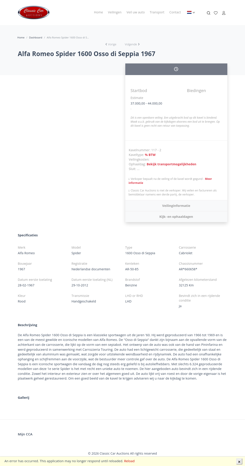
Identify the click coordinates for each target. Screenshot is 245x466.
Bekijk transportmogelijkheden (171, 164)
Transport (157, 12)
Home (98, 12)
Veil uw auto (136, 12)
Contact (175, 12)
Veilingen (115, 12)
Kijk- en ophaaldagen (176, 216)
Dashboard (35, 37)
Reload (129, 461)
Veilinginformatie (176, 206)
